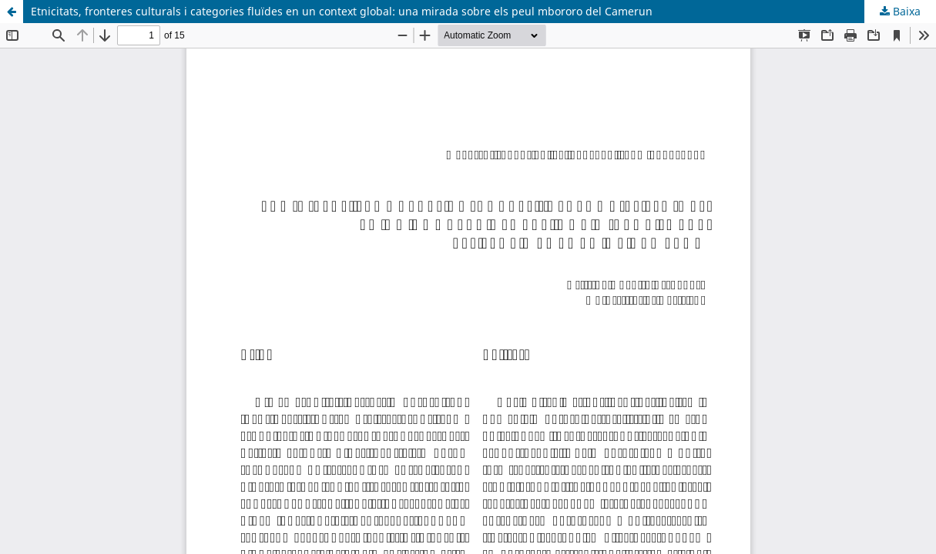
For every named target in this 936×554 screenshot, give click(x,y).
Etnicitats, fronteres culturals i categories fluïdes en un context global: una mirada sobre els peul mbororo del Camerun (342, 11)
